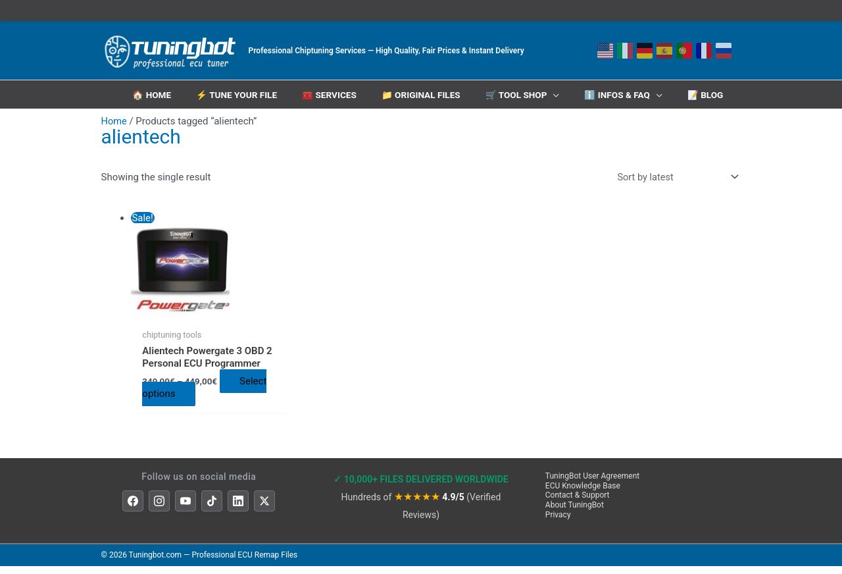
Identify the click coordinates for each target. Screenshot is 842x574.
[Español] (664, 51)
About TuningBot (574, 512)
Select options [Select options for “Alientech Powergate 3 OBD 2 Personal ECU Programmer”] (200, 401)
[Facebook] (132, 509)
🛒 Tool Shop (517, 93)
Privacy (558, 522)
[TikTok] (211, 509)
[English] (605, 51)
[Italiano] (625, 51)
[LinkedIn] (238, 509)
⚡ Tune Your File (234, 93)
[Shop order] (673, 173)
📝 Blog (708, 93)
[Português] (684, 51)
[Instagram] (159, 509)
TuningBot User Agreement (592, 483)
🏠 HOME (148, 93)
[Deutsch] (645, 51)
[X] (264, 509)
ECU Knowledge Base (582, 493)
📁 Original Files (421, 93)
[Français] (704, 51)
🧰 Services (329, 93)
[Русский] (723, 51)
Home (114, 116)
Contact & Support (577, 503)
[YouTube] (185, 509)
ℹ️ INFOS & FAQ (619, 93)
